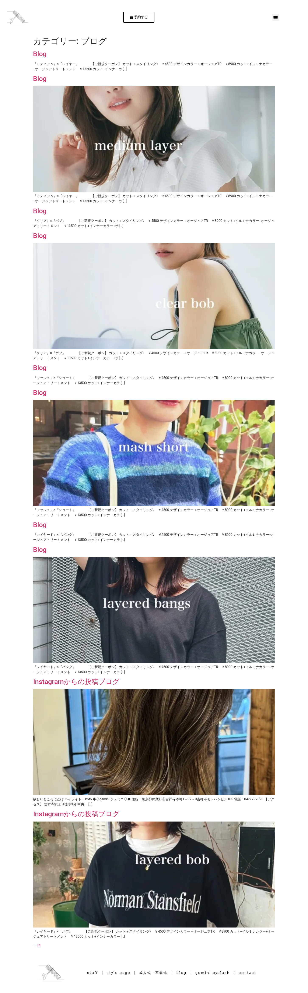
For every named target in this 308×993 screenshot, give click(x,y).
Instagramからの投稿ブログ (76, 682)
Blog (40, 54)
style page (118, 973)
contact (247, 973)
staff (92, 973)
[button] (275, 17)
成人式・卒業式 (153, 973)
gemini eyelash (212, 973)
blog (181, 973)
